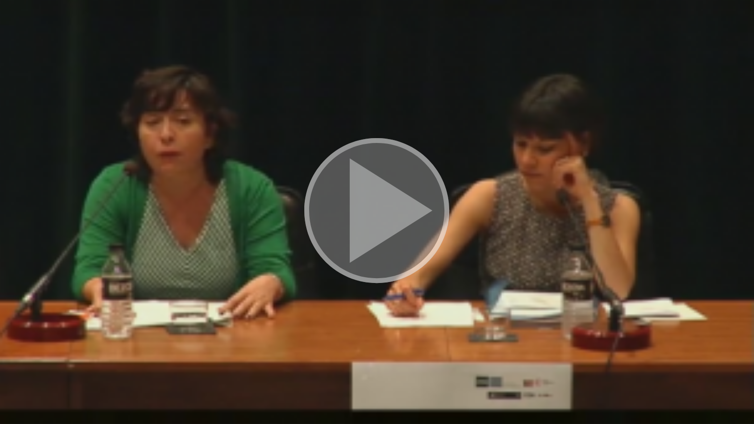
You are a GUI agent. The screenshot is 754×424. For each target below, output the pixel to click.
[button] (376, 212)
